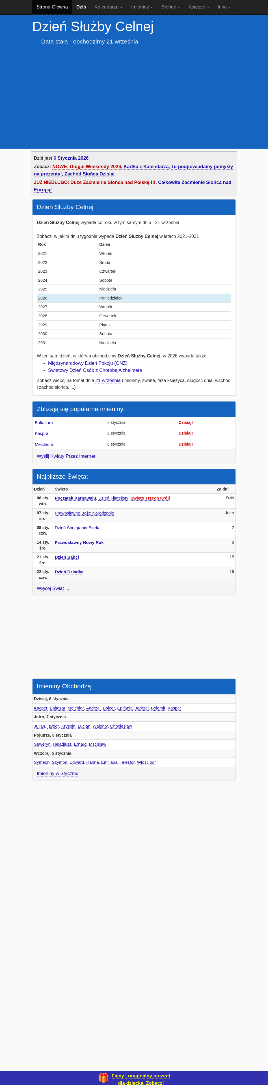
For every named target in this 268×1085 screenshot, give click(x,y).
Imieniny (142, 7)
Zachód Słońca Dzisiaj (89, 174)
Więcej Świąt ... (53, 588)
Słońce (170, 7)
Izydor (53, 726)
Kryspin (68, 726)
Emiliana (109, 762)
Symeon (41, 762)
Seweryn (42, 744)
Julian (39, 726)
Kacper (40, 708)
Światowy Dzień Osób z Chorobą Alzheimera (95, 370)
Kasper (174, 708)
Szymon (59, 762)
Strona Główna (52, 7)
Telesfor (127, 762)
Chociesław (121, 726)
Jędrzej (142, 708)
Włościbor (146, 762)
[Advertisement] (134, 92)
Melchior (76, 708)
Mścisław (97, 744)
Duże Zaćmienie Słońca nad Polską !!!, (113, 182)
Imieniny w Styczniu (57, 773)
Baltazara (44, 422)
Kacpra (41, 433)
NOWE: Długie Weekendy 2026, (87, 166)
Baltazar (57, 708)
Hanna (92, 762)
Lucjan (84, 726)
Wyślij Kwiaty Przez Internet (66, 456)
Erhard (80, 744)
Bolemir (158, 708)
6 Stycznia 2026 (70, 158)
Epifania (125, 708)
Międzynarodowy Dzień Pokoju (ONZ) (87, 363)
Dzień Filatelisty (113, 498)
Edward (77, 762)
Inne (224, 7)
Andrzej (93, 708)
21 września (108, 380)
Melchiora (44, 444)
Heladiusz (62, 744)
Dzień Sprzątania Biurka (78, 527)
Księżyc (199, 7)
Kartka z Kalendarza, (147, 166)
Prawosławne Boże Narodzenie (84, 513)
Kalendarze (109, 7)
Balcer (109, 708)
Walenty (100, 726)
